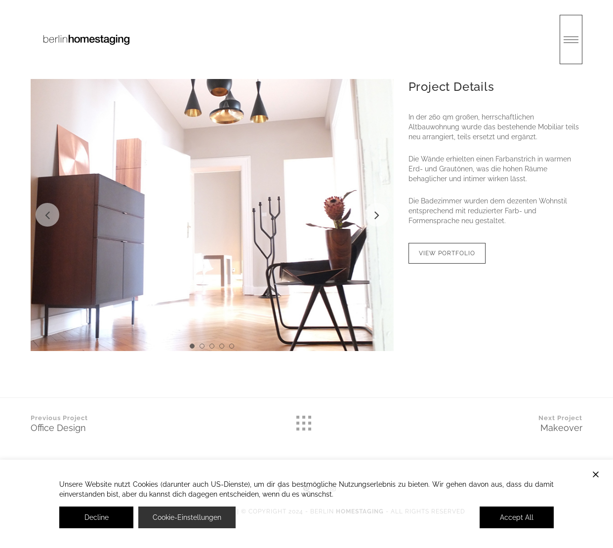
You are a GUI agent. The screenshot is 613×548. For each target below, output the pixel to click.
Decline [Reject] (96, 517)
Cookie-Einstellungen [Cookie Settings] (187, 517)
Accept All (516, 517)
